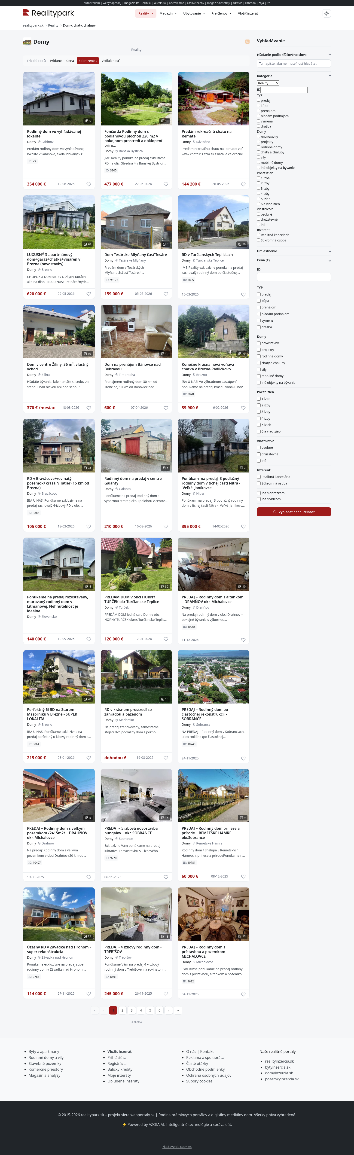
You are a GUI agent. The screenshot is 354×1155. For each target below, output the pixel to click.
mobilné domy (272, 162)
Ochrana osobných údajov (208, 1075)
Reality (136, 49)
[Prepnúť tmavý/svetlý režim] (327, 13)
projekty (267, 142)
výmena (267, 121)
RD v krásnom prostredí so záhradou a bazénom (128, 712)
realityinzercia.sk (279, 1061)
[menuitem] (145, 13)
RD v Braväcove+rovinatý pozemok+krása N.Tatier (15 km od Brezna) (58, 483)
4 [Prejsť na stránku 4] (141, 1010)
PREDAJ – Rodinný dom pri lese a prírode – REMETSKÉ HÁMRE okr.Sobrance (211, 833)
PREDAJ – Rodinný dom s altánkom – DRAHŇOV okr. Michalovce (212, 599)
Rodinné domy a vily (46, 1057)
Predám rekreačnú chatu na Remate (207, 134)
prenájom (268, 111)
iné (263, 224)
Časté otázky (197, 1063)
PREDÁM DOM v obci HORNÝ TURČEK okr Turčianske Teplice (131, 599)
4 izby (265, 193)
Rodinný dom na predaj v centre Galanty (133, 481)
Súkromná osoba (274, 240)
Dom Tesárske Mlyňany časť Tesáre (135, 254)
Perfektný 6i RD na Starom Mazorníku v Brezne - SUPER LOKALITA (52, 714)
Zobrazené (87, 60)
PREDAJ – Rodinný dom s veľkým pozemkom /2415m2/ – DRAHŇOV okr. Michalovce (57, 833)
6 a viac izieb (270, 204)
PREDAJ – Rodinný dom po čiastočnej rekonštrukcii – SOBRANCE (205, 714)
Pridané (56, 60)
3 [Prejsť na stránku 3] (132, 1010)
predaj (266, 100)
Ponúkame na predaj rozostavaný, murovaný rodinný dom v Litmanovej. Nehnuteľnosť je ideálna (57, 603)
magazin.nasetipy (218, 3)
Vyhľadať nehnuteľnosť (294, 512)
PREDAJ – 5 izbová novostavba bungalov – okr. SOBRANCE (131, 830)
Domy (31, 142)
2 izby (265, 183)
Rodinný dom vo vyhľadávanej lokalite (54, 134)
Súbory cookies (199, 1081)
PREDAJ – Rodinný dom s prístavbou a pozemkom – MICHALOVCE (205, 952)
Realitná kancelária (275, 235)
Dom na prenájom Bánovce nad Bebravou (132, 367)
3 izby (265, 188)
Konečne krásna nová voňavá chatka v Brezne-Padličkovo (208, 367)
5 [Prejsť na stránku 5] (150, 1010)
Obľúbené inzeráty (123, 1081)
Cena (70, 60)
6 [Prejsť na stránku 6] (159, 1010)
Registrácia (116, 1063)
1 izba (265, 178)
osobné (266, 214)
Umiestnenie (267, 251)
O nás (191, 1051)
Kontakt (207, 1051)
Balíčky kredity (119, 1069)
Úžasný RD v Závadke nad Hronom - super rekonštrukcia (59, 949)
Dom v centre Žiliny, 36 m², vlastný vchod (57, 367)
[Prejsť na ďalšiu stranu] (169, 1010)
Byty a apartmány (44, 1051)
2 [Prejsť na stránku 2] (122, 1010)
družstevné (269, 219)
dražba (266, 126)
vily (263, 157)
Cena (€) (263, 260)
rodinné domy (271, 147)
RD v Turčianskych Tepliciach (207, 254)
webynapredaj (112, 3)
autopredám (92, 3)
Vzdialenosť (110, 60)
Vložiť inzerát (119, 1051)
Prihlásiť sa (116, 1057)
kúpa (265, 106)
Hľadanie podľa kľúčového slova (282, 54)
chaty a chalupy (272, 152)
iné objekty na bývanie (278, 167)
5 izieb (266, 199)
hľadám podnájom (275, 116)
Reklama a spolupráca (205, 1057)
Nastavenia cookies (177, 1146)
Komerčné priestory (46, 1069)
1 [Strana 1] (113, 1010)
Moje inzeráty (119, 1075)
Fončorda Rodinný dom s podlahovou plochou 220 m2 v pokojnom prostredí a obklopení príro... (133, 138)
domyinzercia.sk (279, 1073)
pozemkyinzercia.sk (282, 1079)
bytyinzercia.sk (277, 1067)
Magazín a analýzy (44, 1075)
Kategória (264, 76)
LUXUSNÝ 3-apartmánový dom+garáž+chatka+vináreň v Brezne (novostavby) (53, 259)
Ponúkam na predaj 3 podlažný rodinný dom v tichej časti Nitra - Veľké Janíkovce (211, 483)
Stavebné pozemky (45, 1063)
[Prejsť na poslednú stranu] (178, 1010)
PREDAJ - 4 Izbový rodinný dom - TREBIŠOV (133, 949)
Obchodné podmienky (205, 1069)
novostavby (269, 136)
